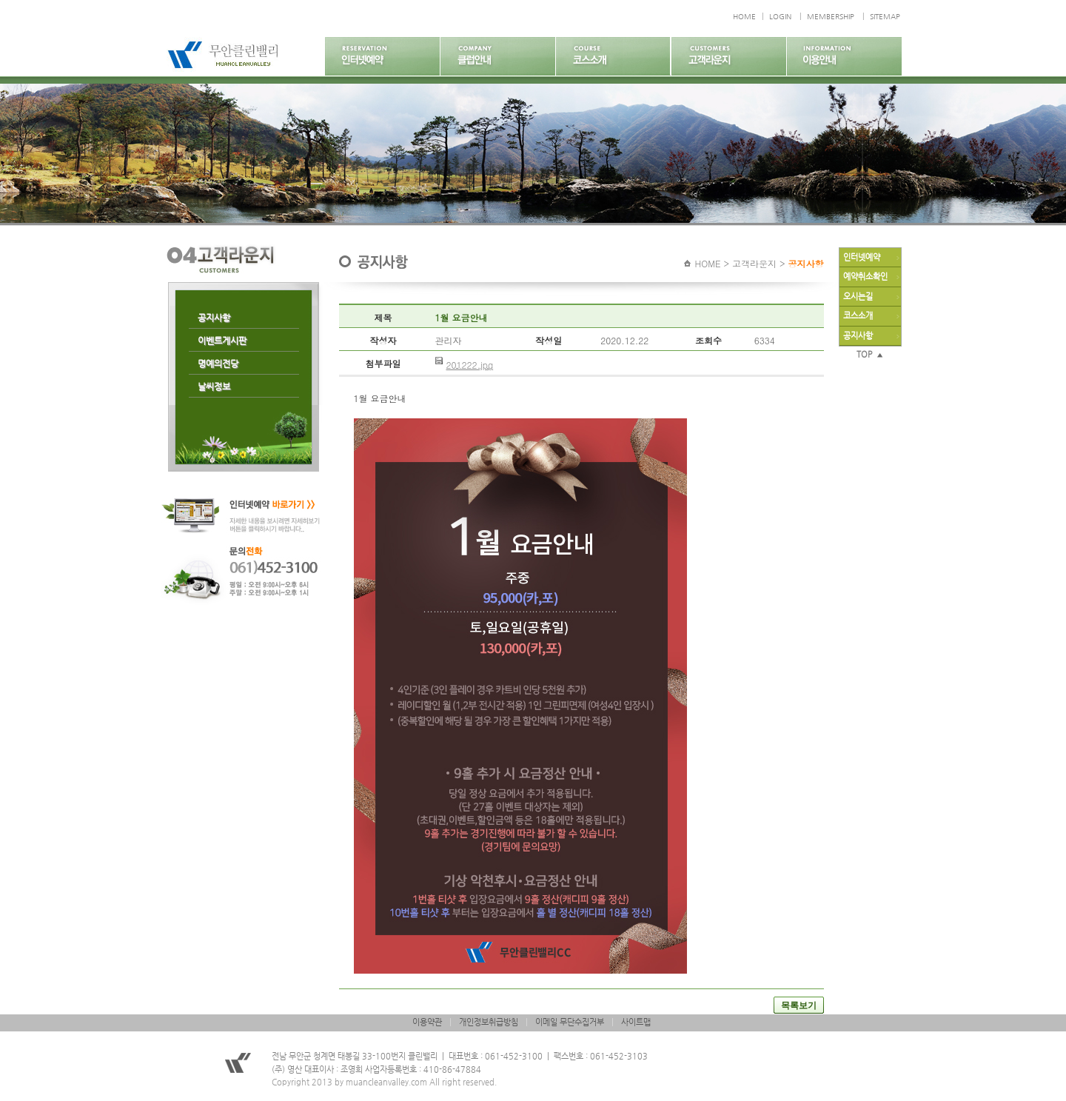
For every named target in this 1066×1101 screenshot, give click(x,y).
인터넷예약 (861, 257)
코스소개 (858, 316)
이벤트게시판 (222, 340)
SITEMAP (885, 17)
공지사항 (214, 317)
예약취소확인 (865, 276)
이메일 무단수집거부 (569, 1022)
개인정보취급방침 (488, 1022)
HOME (744, 17)
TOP (870, 354)
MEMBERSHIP (830, 17)
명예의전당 (218, 363)
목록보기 (799, 1005)
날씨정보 (214, 386)
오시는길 (858, 296)
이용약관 (427, 1022)
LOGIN (780, 17)
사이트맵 (636, 1022)
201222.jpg (470, 364)
